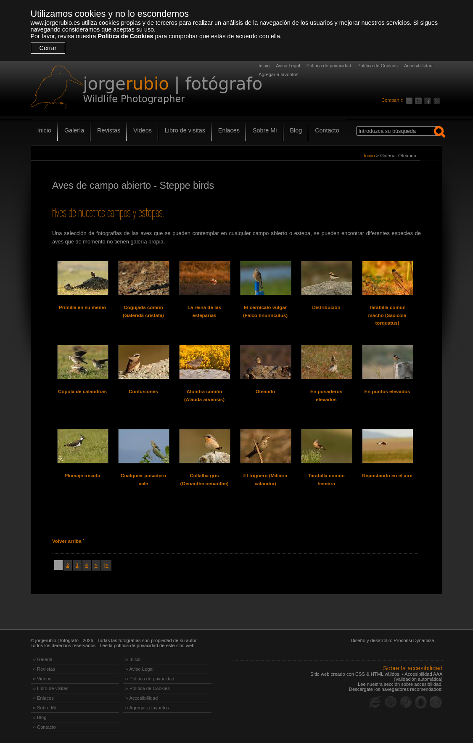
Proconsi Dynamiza (414, 640)
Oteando (265, 391)
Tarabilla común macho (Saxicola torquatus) (387, 315)
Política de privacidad (329, 65)
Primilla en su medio (82, 307)
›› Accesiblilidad (141, 698)
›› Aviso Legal (139, 669)
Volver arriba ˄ (68, 541)
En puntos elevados (387, 391)
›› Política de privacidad (149, 678)
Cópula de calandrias (82, 391)
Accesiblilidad (418, 65)
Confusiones (143, 391)
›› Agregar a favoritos (147, 707)
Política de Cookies (125, 36)
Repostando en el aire (387, 475)
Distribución (326, 307)
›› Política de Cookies (147, 688)
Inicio (264, 65)
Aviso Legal (288, 65)
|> (106, 565)
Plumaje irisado (82, 475)
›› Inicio (133, 659)
